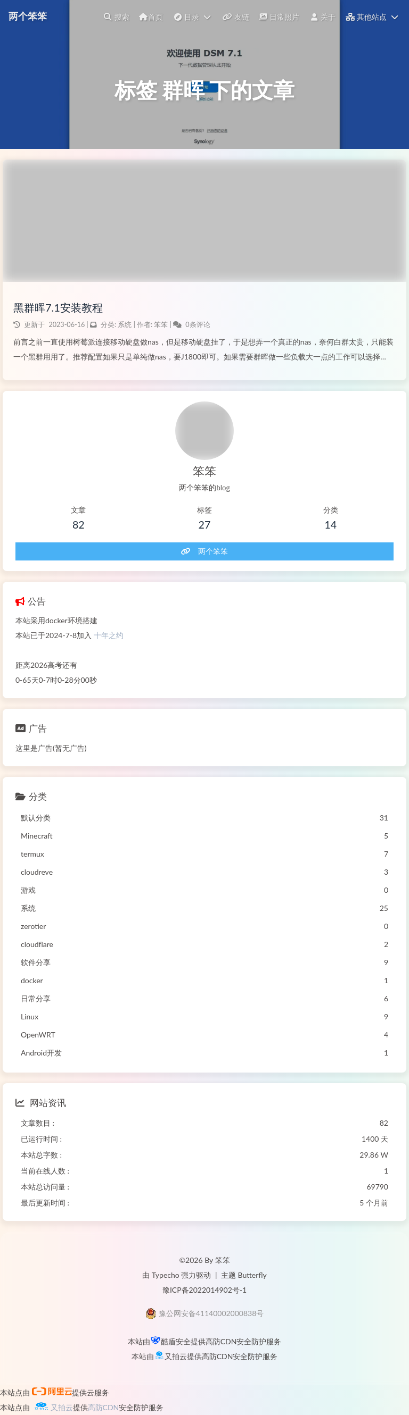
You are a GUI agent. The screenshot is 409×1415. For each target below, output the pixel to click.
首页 (150, 16)
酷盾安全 (176, 1341)
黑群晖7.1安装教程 (58, 307)
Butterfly (252, 1274)
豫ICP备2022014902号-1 (204, 1289)
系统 (125, 325)
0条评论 (197, 325)
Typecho (165, 1274)
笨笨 (161, 325)
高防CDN (221, 1341)
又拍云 (176, 1356)
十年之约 (109, 635)
